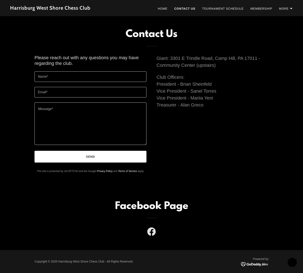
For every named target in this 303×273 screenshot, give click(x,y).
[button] (286, 8)
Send (90, 156)
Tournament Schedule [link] (223, 8)
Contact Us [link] (184, 8)
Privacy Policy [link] (105, 171)
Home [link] (162, 8)
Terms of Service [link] (127, 171)
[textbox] (90, 76)
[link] (79, 8)
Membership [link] (261, 8)
